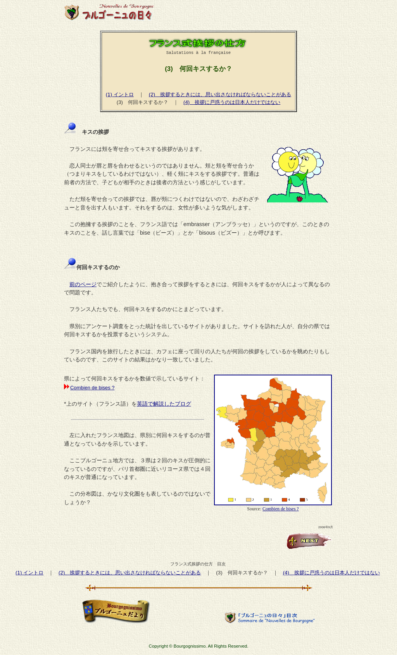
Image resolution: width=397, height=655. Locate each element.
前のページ (83, 284)
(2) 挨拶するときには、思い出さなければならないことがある (220, 94)
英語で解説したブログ (164, 404)
